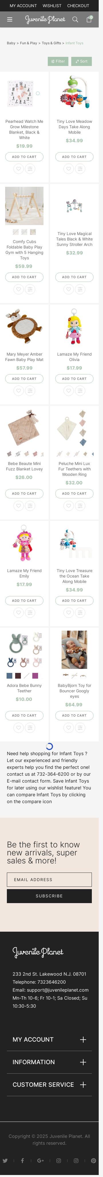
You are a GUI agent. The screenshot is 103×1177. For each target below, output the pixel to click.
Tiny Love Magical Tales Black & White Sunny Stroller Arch (74, 239)
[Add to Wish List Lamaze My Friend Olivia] (69, 391)
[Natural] (68, 453)
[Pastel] (83, 675)
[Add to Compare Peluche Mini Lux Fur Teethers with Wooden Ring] (80, 506)
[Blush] (35, 675)
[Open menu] (14, 19)
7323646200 (51, 982)
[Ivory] (27, 453)
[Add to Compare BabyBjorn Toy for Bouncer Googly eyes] (80, 728)
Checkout (78, 5)
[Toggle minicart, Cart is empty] (86, 19)
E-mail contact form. (29, 781)
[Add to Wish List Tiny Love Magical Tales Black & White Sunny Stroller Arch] (69, 289)
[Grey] (9, 453)
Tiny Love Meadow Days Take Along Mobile (74, 127)
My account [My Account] (23, 5)
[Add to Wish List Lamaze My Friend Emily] (18, 612)
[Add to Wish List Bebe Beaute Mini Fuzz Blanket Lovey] (18, 506)
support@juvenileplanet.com (58, 990)
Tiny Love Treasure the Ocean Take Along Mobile (74, 576)
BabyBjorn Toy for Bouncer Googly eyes (74, 691)
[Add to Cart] (24, 157)
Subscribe (49, 895)
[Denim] (9, 675)
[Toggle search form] (75, 19)
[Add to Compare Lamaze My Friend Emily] (30, 612)
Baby (11, 43)
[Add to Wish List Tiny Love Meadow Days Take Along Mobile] (69, 169)
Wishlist (52, 5)
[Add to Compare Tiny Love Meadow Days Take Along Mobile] (80, 169)
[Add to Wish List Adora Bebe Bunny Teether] (18, 728)
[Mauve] (35, 453)
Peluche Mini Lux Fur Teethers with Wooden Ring (74, 469)
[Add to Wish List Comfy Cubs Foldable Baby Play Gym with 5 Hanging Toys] (18, 289)
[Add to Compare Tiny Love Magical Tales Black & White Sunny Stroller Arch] (80, 289)
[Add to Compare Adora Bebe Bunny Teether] (30, 728)
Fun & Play (28, 43)
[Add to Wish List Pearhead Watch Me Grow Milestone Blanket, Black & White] (18, 169)
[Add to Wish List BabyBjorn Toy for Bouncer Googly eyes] (69, 728)
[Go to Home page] (46, 20)
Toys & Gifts (51, 43)
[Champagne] (85, 453)
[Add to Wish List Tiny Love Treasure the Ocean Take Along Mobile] (69, 612)
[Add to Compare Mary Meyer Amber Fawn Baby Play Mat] (30, 391)
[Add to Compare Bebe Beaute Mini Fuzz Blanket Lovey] (30, 506)
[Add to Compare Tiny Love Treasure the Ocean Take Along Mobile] (80, 612)
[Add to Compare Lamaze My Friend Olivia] (80, 391)
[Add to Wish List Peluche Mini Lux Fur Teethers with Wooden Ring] (69, 506)
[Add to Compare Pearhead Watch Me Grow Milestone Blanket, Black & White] (30, 169)
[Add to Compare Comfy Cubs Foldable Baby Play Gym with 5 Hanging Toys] (30, 289)
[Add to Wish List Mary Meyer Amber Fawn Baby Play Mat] (18, 391)
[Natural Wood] (33, 231)
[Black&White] (66, 675)
